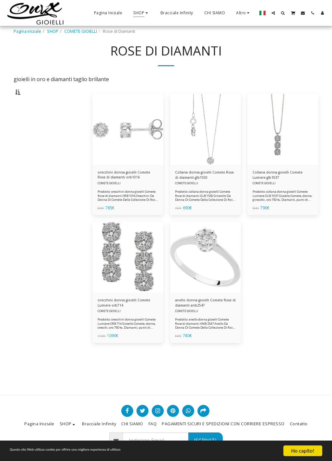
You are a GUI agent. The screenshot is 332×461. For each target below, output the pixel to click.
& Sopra (35, 141)
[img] (127, 145)
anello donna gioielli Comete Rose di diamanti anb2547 (202, 322)
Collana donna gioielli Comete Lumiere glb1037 (281, 192)
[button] (273, 13)
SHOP (52, 31)
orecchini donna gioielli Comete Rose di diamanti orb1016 (122, 192)
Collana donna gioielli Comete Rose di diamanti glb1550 (203, 192)
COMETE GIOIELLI (80, 31)
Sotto (32, 124)
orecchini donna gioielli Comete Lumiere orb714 (121, 322)
